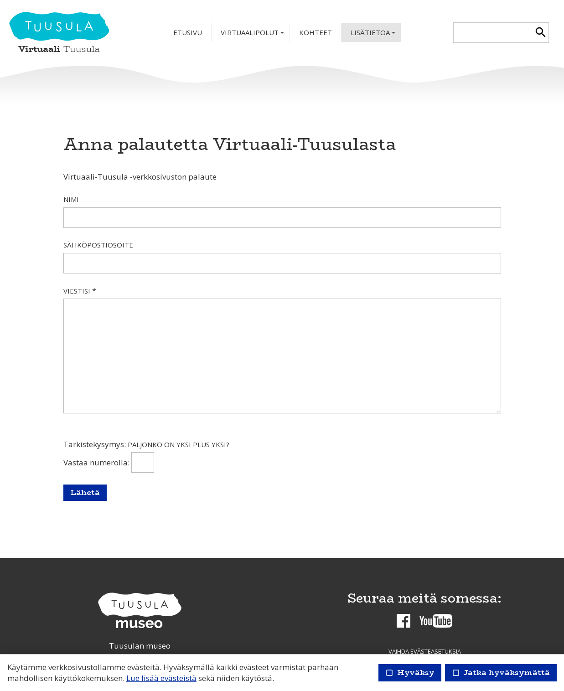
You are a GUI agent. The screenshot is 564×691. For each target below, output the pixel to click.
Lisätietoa (374, 35)
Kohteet (315, 32)
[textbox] (493, 32)
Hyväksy (410, 672)
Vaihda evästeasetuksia (424, 651)
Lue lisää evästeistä (161, 678)
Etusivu (187, 32)
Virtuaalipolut (253, 35)
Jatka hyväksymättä (501, 672)
